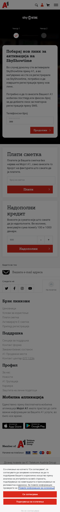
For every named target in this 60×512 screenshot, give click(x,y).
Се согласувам (30, 494)
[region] (30, 488)
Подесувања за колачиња (30, 502)
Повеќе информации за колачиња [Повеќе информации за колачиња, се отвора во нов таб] (36, 488)
